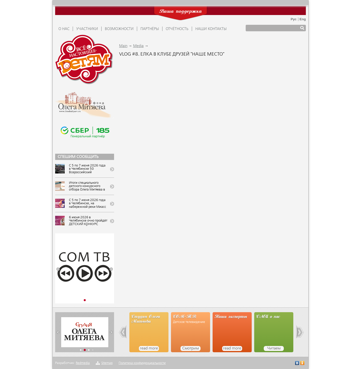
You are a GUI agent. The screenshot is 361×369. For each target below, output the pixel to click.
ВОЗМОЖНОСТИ (119, 29)
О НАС (63, 29)
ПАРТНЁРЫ (149, 29)
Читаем (274, 348)
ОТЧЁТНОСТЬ (177, 29)
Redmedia (83, 363)
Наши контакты (211, 29)
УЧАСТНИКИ (87, 29)
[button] (58, 269)
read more (149, 348)
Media (138, 46)
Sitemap (107, 363)
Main (123, 46)
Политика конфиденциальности (142, 363)
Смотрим (190, 348)
